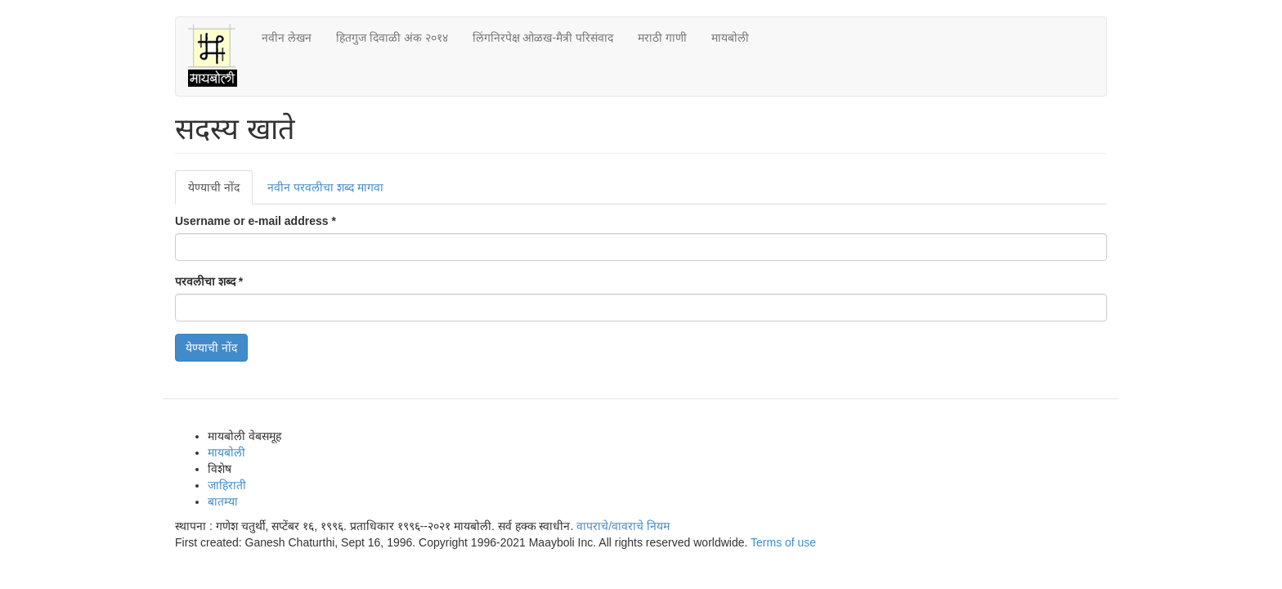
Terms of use (783, 542)
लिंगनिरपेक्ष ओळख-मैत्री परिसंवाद (543, 37)
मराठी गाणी (662, 37)
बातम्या (223, 501)
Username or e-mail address (255, 220)
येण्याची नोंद (220, 192)
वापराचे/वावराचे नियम (623, 526)
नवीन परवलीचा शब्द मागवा (325, 187)
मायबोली (730, 37)
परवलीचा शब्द (209, 281)
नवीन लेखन (287, 37)
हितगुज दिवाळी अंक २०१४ (392, 37)
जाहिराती (227, 485)
